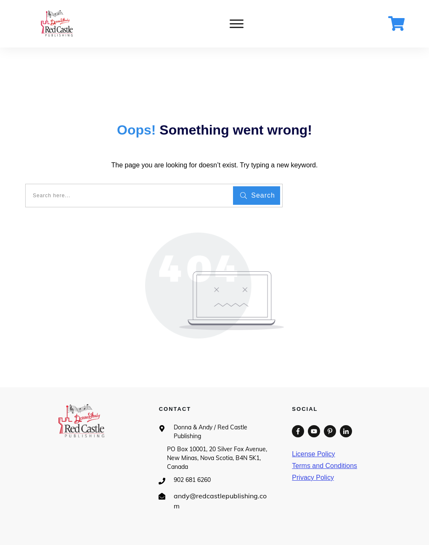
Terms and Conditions (324, 465)
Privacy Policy (313, 477)
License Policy (313, 454)
